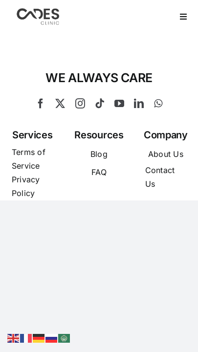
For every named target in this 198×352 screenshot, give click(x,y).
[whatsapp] (158, 128)
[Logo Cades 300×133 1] (38, 11)
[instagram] (80, 128)
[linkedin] (139, 128)
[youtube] (119, 128)
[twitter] (60, 128)
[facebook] (40, 128)
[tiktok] (100, 128)
